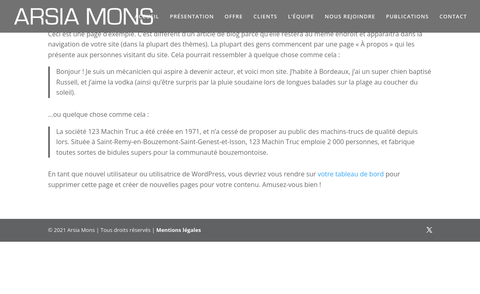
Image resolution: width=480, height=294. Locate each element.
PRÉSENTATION (192, 16)
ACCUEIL (147, 16)
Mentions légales (178, 230)
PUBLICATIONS (407, 16)
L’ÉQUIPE (301, 16)
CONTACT (453, 16)
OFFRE (234, 16)
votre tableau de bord (351, 173)
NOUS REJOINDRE (350, 16)
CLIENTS (265, 16)
